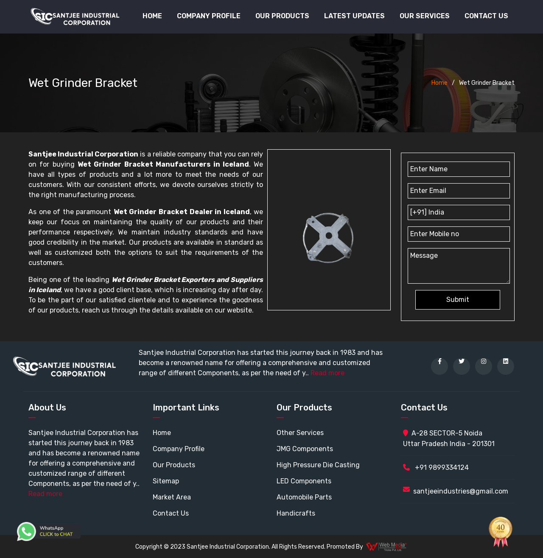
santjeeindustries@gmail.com (460, 491)
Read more (327, 373)
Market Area (172, 497)
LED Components (304, 481)
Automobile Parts (304, 497)
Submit (457, 300)
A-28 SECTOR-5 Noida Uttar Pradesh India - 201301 (449, 438)
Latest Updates (354, 16)
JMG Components (305, 449)
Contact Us (486, 16)
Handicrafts (296, 513)
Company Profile (209, 16)
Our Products (174, 465)
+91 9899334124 (436, 467)
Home (152, 16)
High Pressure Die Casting (318, 465)
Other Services (300, 433)
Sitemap (166, 481)
